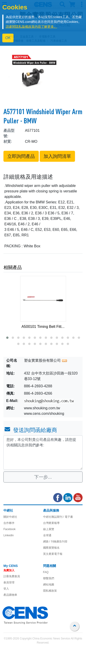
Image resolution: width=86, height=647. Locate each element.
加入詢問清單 (57, 156)
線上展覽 (48, 529)
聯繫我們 (48, 578)
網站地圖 (48, 584)
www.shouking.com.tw (42, 408)
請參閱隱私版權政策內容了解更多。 (31, 26)
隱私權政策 (50, 590)
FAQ (46, 572)
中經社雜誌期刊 (52, 516)
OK (8, 38)
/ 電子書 (67, 516)
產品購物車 (10, 594)
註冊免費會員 (11, 576)
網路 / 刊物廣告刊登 (55, 541)
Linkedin (8, 535)
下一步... (43, 477)
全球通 (47, 535)
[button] (7, 337)
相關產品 (12, 267)
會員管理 (8, 582)
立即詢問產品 (21, 156)
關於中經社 (10, 516)
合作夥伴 (8, 523)
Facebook (9, 529)
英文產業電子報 (52, 553)
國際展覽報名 (51, 547)
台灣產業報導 (51, 523)
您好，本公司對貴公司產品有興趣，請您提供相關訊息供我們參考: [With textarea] (43, 452)
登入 (6, 588)
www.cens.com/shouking (44, 413)
